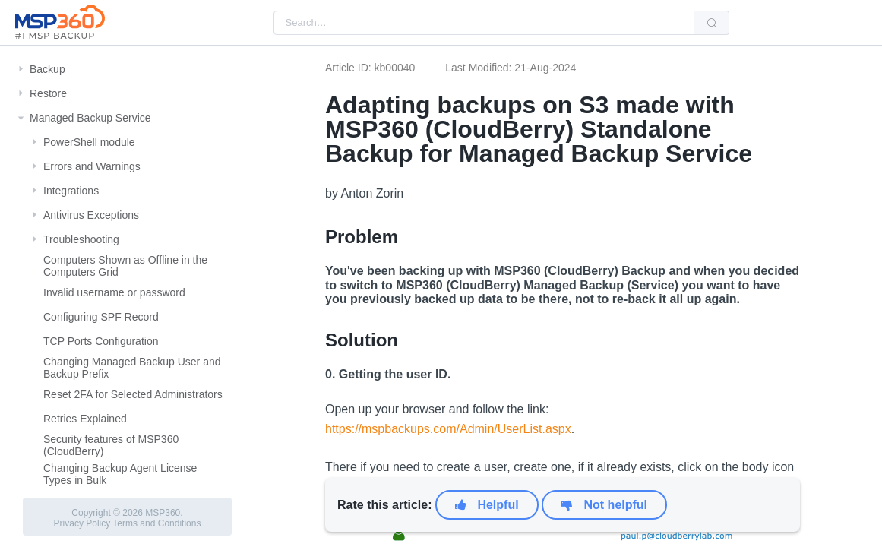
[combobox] (483, 23)
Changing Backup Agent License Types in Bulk (120, 474)
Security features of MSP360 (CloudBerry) (111, 445)
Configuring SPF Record (101, 317)
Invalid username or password (114, 292)
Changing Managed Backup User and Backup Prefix (132, 368)
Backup (47, 69)
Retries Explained (85, 419)
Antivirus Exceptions (91, 215)
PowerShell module (89, 142)
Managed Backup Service (90, 118)
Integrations (71, 191)
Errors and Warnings (92, 166)
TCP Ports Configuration (100, 341)
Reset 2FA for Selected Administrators (133, 394)
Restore (48, 93)
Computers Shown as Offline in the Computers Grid (125, 266)
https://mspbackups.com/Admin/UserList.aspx (448, 428)
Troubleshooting (81, 239)
